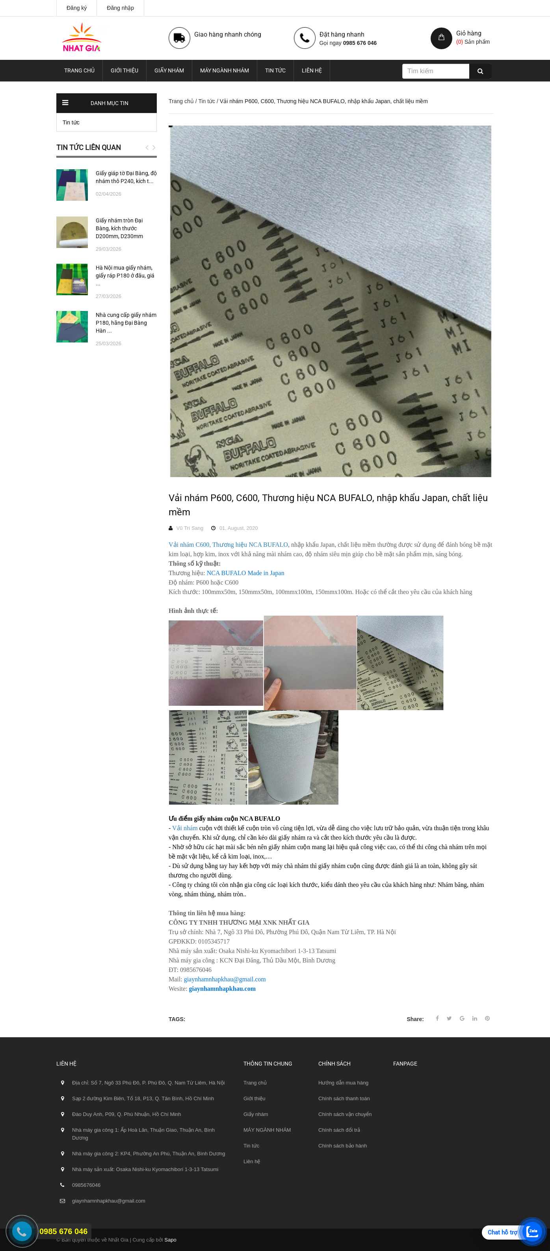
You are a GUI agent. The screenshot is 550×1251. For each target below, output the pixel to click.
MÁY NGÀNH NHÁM (224, 70)
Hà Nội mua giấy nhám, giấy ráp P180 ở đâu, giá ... (125, 276)
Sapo (170, 1240)
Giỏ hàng (468, 33)
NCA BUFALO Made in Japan (245, 573)
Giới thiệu (124, 70)
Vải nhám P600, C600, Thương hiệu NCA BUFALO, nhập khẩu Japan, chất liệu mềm (328, 505)
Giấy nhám (169, 70)
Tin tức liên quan (88, 147)
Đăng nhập (120, 8)
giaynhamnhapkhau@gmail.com (225, 979)
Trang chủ (79, 70)
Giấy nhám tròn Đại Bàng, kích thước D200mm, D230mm (119, 228)
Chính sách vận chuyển (345, 1114)
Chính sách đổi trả (339, 1130)
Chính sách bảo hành (342, 1146)
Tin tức (275, 70)
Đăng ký (77, 8)
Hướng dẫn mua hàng (343, 1083)
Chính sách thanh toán (344, 1098)
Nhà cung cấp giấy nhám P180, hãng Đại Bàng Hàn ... (126, 323)
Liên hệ (312, 70)
